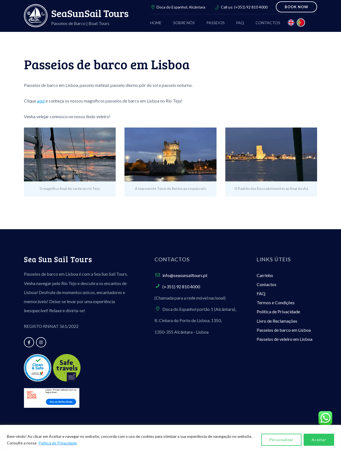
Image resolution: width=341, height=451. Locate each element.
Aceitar (319, 439)
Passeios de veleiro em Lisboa (284, 339)
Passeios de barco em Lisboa (284, 330)
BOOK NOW (296, 7)
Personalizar (281, 439)
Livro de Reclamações (277, 320)
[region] (170, 438)
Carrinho (265, 275)
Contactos (266, 284)
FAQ (261, 293)
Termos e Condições (276, 302)
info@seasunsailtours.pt (184, 275)
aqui (41, 100)
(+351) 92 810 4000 (251, 7)
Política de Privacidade (57, 443)
